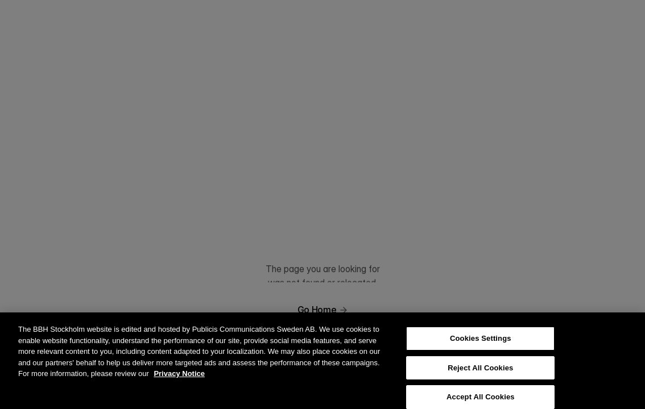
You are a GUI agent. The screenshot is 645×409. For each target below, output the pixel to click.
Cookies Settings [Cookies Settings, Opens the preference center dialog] (480, 344)
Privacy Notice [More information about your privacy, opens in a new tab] (179, 379)
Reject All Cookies (480, 373)
